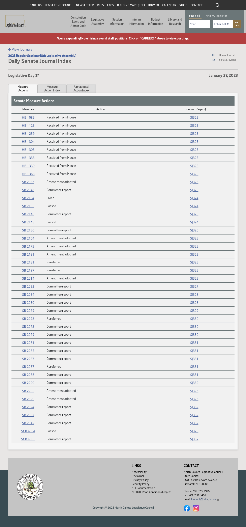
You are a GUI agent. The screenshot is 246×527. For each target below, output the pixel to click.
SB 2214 (28, 278)
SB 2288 (28, 374)
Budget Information (155, 21)
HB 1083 (28, 117)
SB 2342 (28, 423)
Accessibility (139, 472)
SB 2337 (28, 415)
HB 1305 (28, 149)
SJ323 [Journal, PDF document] (194, 182)
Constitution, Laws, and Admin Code (78, 22)
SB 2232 (28, 286)
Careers (36, 5)
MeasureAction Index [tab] (52, 88)
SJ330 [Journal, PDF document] (194, 318)
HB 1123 (28, 125)
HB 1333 (28, 158)
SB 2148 (28, 222)
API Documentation (143, 488)
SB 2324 (28, 407)
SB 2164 (28, 238)
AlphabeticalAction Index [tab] (81, 88)
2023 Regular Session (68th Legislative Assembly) (42, 56)
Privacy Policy (140, 480)
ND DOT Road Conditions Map (151, 492)
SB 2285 (28, 351)
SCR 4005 (28, 439)
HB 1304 (28, 141)
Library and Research (175, 21)
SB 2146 (28, 214)
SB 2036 (28, 182)
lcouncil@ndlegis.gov (205, 499)
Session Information (117, 21)
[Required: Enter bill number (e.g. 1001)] (223, 24)
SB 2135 (28, 206)
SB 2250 (28, 302)
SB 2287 (28, 359)
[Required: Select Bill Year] (199, 24)
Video (183, 5)
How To (153, 5)
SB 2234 (28, 294)
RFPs (100, 5)
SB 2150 (28, 230)
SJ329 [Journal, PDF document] (194, 310)
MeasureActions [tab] (23, 88)
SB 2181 (28, 254)
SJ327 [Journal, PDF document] (194, 286)
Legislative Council (59, 5)
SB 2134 (28, 198)
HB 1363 (28, 174)
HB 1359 (28, 166)
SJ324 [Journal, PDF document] (194, 198)
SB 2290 (28, 383)
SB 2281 (28, 342)
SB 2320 (28, 399)
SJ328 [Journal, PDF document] (194, 294)
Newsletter (85, 5)
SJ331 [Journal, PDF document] (194, 342)
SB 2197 (28, 270)
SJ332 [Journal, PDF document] (194, 383)
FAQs (110, 5)
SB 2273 (28, 318)
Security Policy (140, 484)
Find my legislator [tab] (216, 16)
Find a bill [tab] (194, 16)
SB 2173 (28, 246)
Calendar (169, 5)
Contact (197, 5)
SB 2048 (28, 190)
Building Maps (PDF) (131, 5)
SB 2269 (28, 310)
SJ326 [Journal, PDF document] (194, 230)
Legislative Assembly (97, 21)
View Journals (20, 49)
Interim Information (136, 21)
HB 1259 (28, 133)
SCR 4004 (28, 431)
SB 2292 (28, 391)
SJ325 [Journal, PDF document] (194, 117)
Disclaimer (138, 476)
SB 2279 (28, 334)
